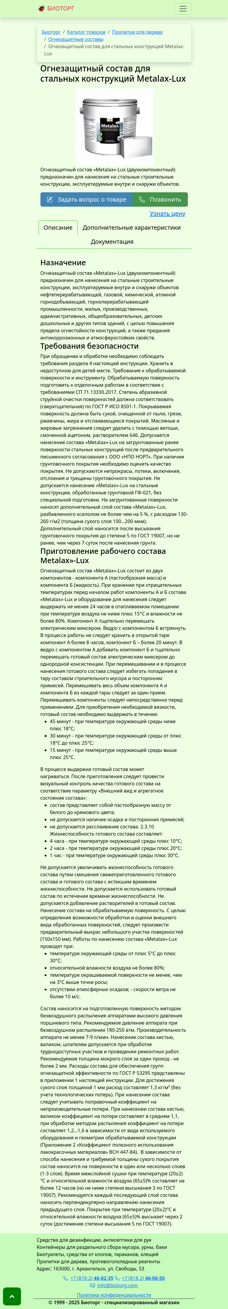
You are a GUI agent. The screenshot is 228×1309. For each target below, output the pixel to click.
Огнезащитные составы (75, 39)
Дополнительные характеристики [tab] (132, 227)
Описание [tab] (58, 227)
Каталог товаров (86, 32)
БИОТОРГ (56, 8)
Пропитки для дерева (137, 32)
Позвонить (160, 199)
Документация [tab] (112, 241)
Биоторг (51, 32)
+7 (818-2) (88, 1278)
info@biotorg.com (114, 1285)
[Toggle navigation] (183, 9)
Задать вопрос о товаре (86, 199)
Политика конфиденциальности (114, 1295)
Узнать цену (167, 213)
